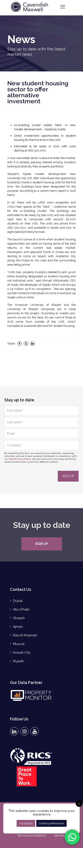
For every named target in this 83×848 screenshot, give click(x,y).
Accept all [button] (26, 823)
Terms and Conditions (32, 835)
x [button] (79, 803)
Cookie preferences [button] (51, 823)
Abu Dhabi (21, 609)
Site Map (59, 835)
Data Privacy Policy (20, 459)
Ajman (18, 627)
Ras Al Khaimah (25, 635)
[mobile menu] (62, 6)
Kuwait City (21, 653)
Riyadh (18, 661)
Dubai (17, 601)
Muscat (18, 644)
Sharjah (19, 618)
